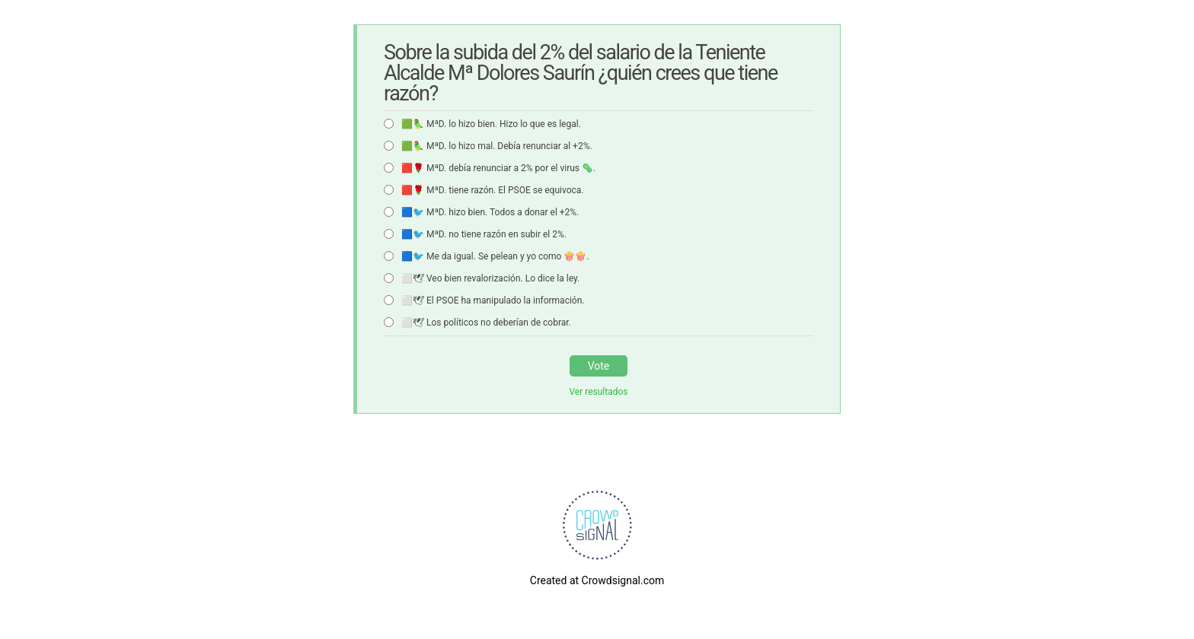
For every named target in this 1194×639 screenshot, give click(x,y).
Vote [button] (599, 366)
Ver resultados (598, 391)
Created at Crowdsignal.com (597, 580)
